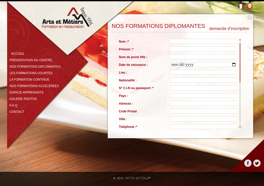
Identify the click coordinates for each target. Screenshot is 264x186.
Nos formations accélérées (34, 86)
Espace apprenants (27, 92)
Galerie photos (23, 99)
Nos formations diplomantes (35, 66)
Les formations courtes (31, 73)
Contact (17, 112)
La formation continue (29, 79)
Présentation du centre (31, 60)
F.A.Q (13, 105)
